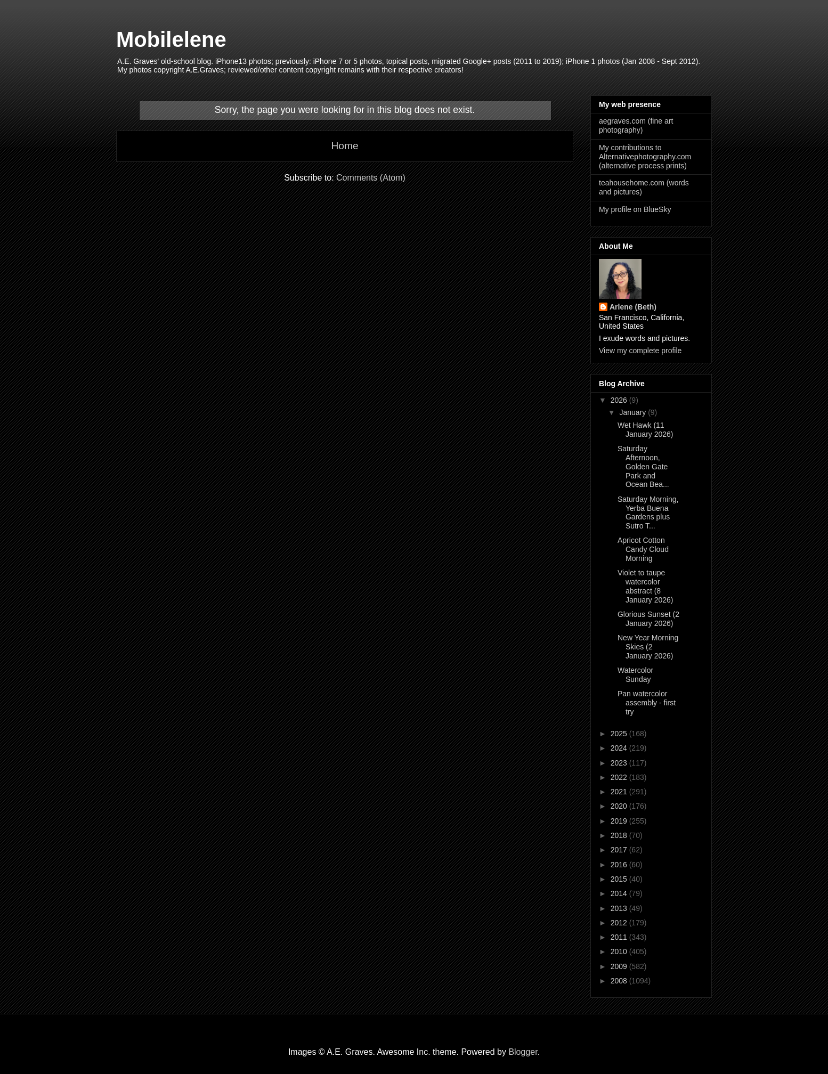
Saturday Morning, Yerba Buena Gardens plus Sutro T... (648, 512)
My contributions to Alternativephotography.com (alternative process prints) (645, 156)
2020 (620, 806)
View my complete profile (640, 350)
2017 (620, 849)
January (633, 412)
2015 (620, 879)
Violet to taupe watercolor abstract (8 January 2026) (645, 586)
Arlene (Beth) (633, 307)
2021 (620, 791)
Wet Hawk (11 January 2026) (645, 429)
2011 (620, 937)
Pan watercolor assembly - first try (647, 702)
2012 (620, 922)
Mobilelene (171, 39)
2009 (620, 966)
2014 (620, 893)
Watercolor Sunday (635, 675)
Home (344, 145)
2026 (620, 400)
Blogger (522, 1051)
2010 (620, 951)
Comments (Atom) (370, 177)
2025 (620, 733)
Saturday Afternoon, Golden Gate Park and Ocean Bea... (643, 466)
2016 (620, 864)
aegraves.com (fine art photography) (636, 125)
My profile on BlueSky (635, 209)
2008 (620, 981)
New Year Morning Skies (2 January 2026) (648, 646)
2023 (620, 763)
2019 (620, 821)
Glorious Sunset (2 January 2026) (648, 619)
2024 (620, 748)
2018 (620, 835)
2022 (620, 777)
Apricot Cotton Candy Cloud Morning (643, 549)
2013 (620, 908)
